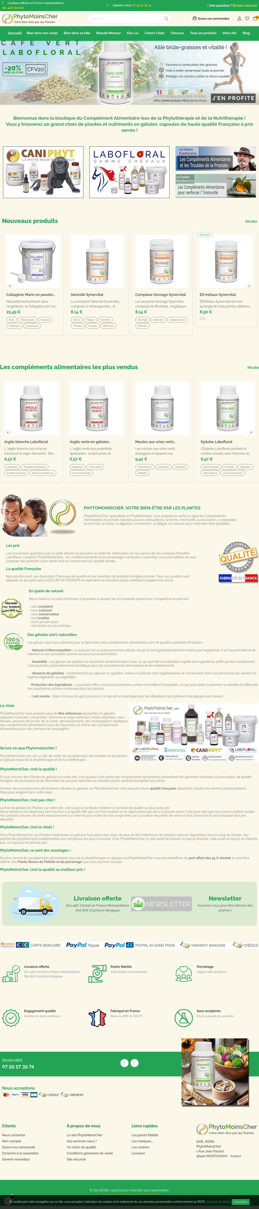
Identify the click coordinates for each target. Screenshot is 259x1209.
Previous (8, 436)
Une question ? (220, 5)
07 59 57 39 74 (142, 5)
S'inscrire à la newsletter (20, 1156)
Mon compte (11, 1144)
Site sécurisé (76, 1163)
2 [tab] (115, 495)
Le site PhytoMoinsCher (84, 1138)
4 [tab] (123, 495)
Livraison (138, 1156)
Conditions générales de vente (90, 1156)
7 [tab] (136, 495)
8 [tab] (140, 495)
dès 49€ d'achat (13, 8)
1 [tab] (111, 495)
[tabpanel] (97, 433)
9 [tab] (144, 495)
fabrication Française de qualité (63, 580)
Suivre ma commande (18, 1150)
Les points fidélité (145, 1138)
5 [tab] (127, 495)
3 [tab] (119, 495)
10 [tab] (148, 495)
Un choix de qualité (81, 1150)
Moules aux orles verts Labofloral (154, 445)
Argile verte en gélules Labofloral (89, 445)
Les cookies (140, 1150)
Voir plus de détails (218, 1201)
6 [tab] (132, 495)
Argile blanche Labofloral (26, 445)
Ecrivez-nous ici (245, 5)
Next (251, 436)
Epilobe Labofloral (216, 445)
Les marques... (142, 1144)
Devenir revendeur (16, 1163)
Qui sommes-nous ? (82, 1144)
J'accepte (240, 1202)
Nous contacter (13, 1138)
